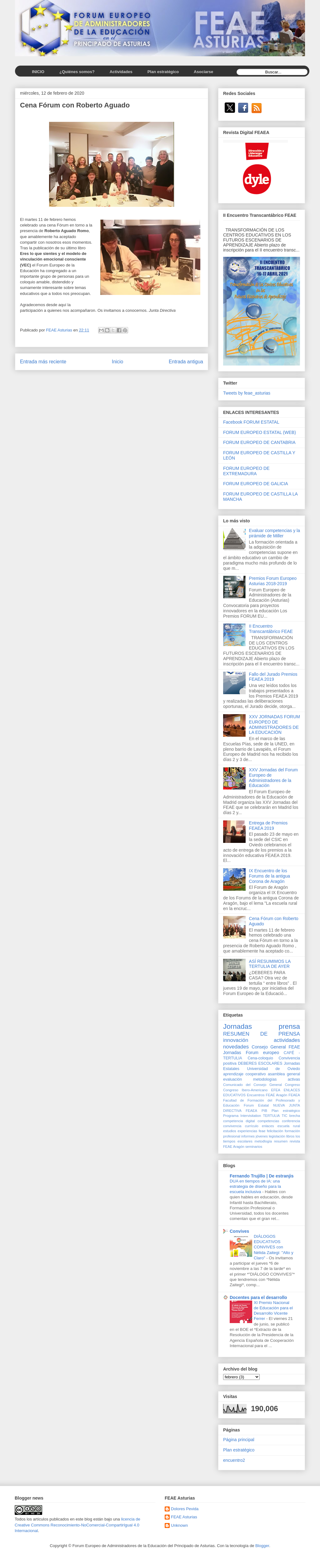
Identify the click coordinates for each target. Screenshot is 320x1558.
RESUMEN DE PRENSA (261, 1034)
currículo (251, 1126)
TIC (285, 1115)
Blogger (262, 1545)
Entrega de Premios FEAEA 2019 (268, 825)
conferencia (291, 1121)
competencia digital (239, 1121)
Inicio (117, 361)
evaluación (232, 1079)
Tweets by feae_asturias (246, 393)
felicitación (275, 1131)
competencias (268, 1121)
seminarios (253, 1146)
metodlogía (263, 1141)
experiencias (247, 1131)
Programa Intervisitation (242, 1115)
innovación (235, 1040)
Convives (239, 1231)
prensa (289, 1026)
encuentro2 (234, 1460)
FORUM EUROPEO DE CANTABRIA (259, 442)
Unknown (179, 1525)
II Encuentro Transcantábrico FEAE (271, 629)
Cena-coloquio (260, 1058)
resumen (281, 1141)
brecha (294, 1115)
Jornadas (237, 1026)
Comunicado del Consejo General (252, 1085)
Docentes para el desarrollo (258, 1297)
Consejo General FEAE (276, 1046)
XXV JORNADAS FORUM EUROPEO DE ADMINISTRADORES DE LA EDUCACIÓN (274, 724)
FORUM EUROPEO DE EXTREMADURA (246, 471)
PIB (264, 1111)
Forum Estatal (256, 1105)
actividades (287, 1040)
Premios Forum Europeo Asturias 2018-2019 (273, 581)
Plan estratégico (286, 1111)
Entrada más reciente (43, 361)
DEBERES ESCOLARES (260, 1063)
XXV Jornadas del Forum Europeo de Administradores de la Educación (273, 777)
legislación (277, 1136)
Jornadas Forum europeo (251, 1052)
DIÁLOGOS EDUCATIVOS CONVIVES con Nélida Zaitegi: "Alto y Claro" (273, 1247)
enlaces (268, 1126)
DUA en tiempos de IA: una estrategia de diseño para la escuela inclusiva (255, 1186)
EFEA (275, 1090)
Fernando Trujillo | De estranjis (262, 1175)
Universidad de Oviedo (273, 1069)
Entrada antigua (186, 361)
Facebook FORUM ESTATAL (251, 422)
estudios (229, 1131)
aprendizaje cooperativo (244, 1074)
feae (262, 1131)
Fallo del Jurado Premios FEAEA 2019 (273, 677)
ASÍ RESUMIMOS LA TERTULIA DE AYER (270, 964)
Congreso (292, 1085)
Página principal (238, 1439)
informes (248, 1136)
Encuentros (256, 1095)
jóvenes (262, 1136)
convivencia (232, 1126)
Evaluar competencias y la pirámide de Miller (274, 533)
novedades (236, 1047)
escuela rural (289, 1126)
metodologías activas (276, 1079)
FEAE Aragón (277, 1095)
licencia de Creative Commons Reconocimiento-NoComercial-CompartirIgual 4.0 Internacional (77, 1525)
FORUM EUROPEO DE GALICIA (255, 483)
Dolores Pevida (184, 1508)
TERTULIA (271, 1115)
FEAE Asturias (184, 1517)
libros (290, 1136)
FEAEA (294, 1095)
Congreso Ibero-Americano (245, 1090)
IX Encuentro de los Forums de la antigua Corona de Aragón (269, 876)
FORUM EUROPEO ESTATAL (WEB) (259, 432)
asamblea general (284, 1074)
